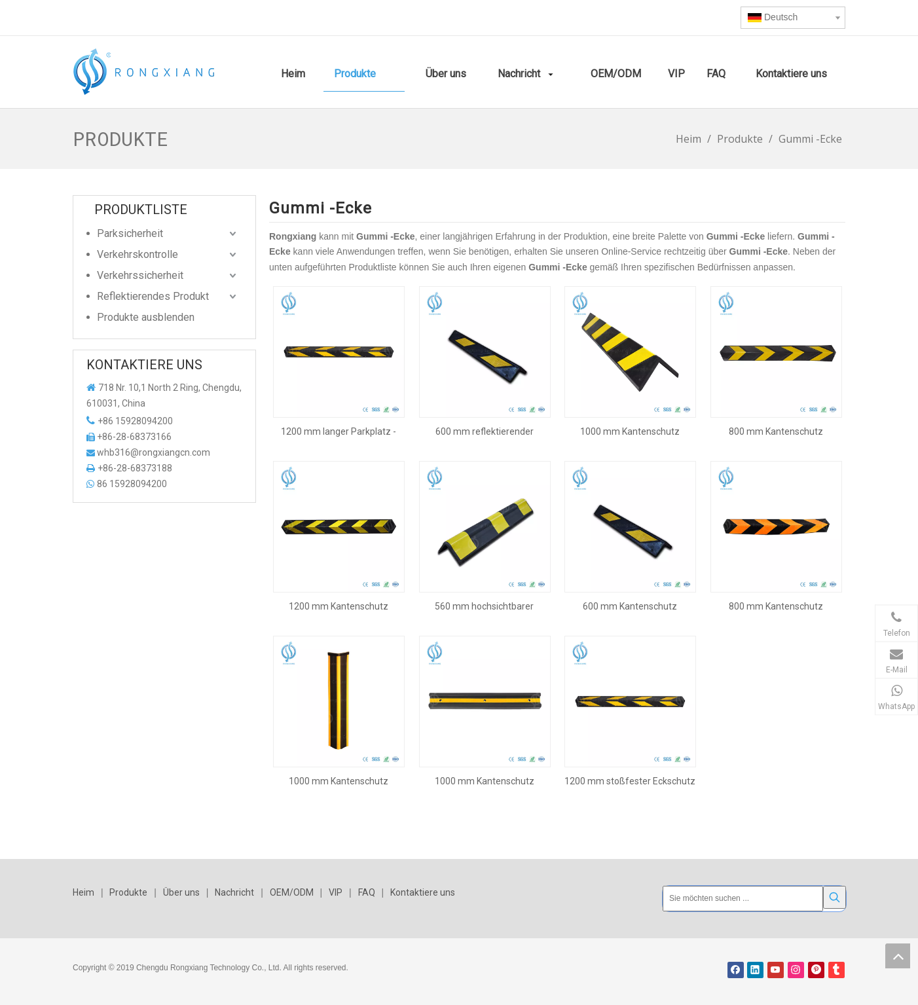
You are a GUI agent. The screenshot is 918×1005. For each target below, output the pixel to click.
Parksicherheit (130, 233)
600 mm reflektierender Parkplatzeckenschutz (484, 431)
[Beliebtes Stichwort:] (834, 897)
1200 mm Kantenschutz (338, 606)
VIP (335, 892)
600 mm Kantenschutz (630, 606)
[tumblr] (836, 970)
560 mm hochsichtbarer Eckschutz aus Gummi (484, 606)
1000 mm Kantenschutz (630, 431)
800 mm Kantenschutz (776, 431)
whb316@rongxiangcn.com (153, 452)
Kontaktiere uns (422, 892)
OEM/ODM (292, 892)
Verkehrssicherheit (140, 275)
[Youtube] (775, 970)
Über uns (181, 892)
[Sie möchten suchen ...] (743, 898)
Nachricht (234, 892)
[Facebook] (735, 970)
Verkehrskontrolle (137, 254)
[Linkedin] (755, 970)
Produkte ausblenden (145, 317)
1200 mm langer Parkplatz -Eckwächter (338, 431)
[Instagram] (796, 970)
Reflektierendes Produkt (153, 296)
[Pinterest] (816, 970)
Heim (83, 892)
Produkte (128, 892)
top (897, 955)
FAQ (366, 892)
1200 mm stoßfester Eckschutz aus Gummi (629, 781)
